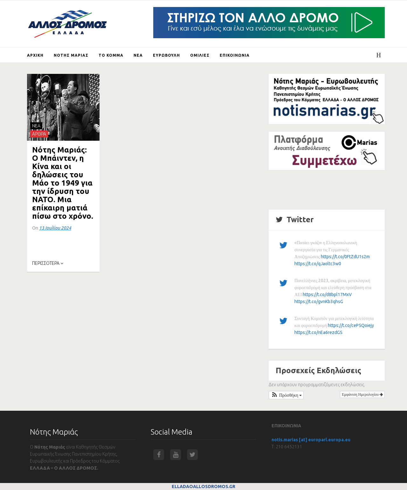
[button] (286, 395)
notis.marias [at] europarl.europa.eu (311, 439)
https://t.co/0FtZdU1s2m (345, 256)
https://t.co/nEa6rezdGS (318, 332)
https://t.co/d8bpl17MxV (327, 294)
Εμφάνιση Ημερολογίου (362, 394)
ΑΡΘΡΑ (39, 134)
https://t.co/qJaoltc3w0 (317, 263)
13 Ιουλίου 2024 (55, 228)
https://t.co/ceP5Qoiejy (351, 325)
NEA (36, 125)
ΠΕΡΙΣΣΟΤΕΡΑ (47, 263)
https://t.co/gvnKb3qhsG (318, 301)
